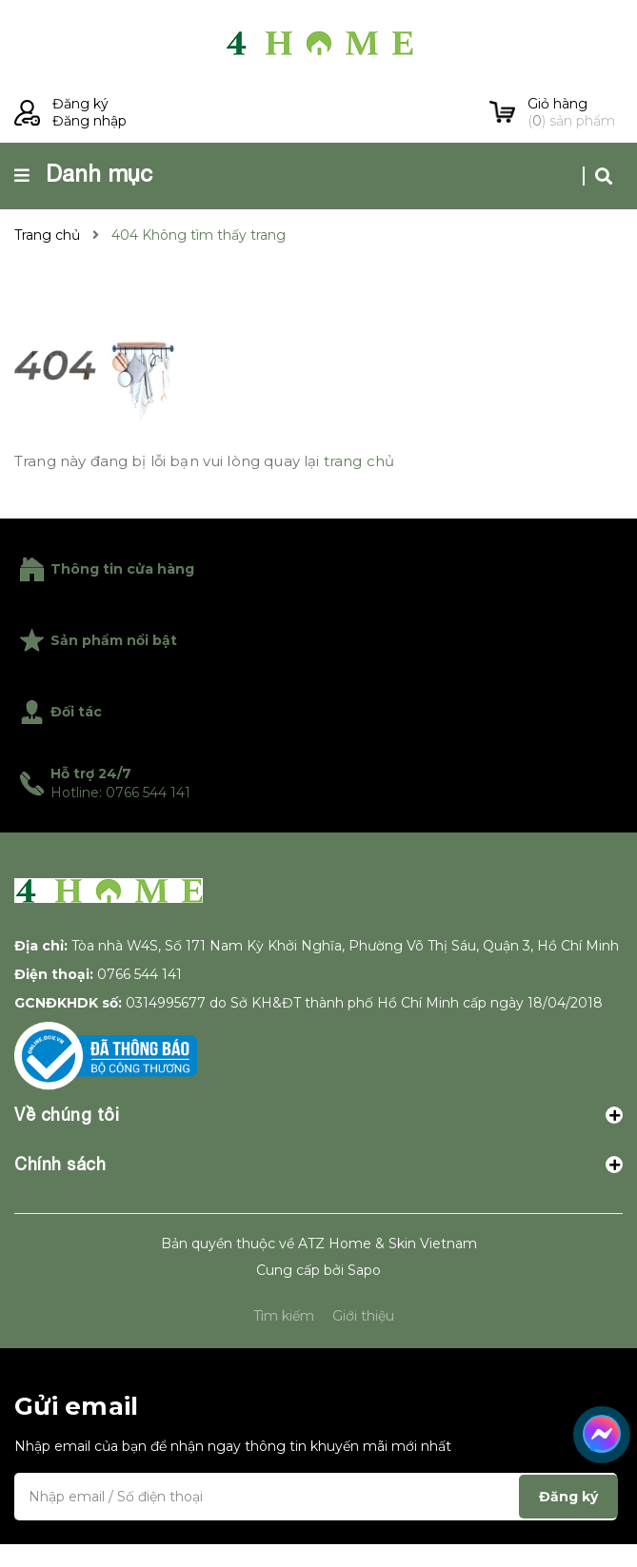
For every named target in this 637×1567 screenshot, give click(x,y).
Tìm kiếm (283, 1315)
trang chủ (359, 461)
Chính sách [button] (318, 1164)
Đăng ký (80, 103)
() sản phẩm (575, 112)
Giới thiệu (363, 1315)
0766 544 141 (139, 974)
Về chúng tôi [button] (318, 1115)
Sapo (364, 1270)
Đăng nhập (89, 120)
